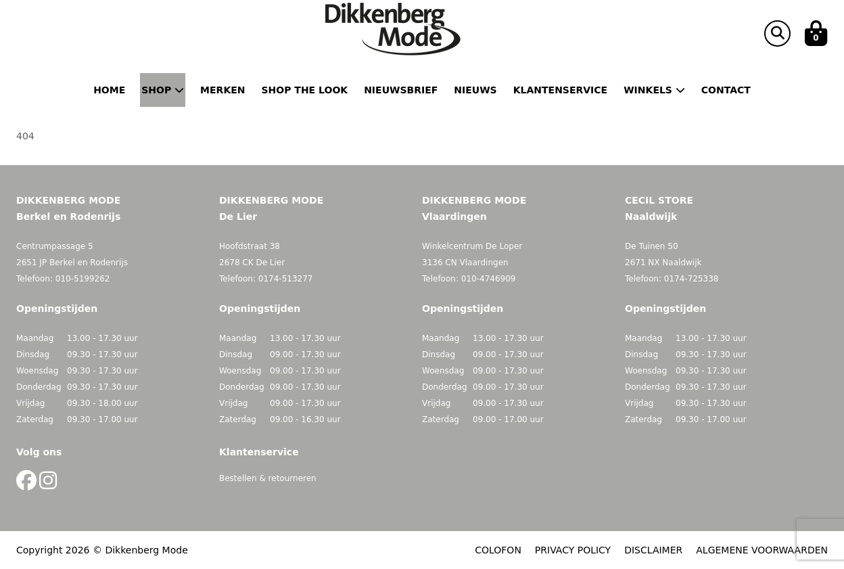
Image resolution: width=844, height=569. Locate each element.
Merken (222, 90)
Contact (726, 90)
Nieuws (475, 90)
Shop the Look (305, 90)
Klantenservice (560, 90)
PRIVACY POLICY (573, 550)
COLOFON (498, 550)
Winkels (654, 90)
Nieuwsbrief (401, 90)
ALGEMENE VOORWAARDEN (762, 550)
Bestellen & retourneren (267, 478)
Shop (162, 90)
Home (109, 90)
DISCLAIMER (653, 550)
